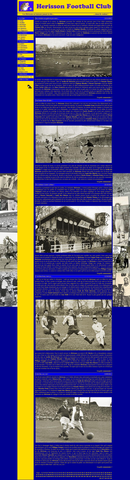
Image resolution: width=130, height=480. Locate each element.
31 (92, 473)
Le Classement (22, 48)
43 (38, 474)
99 (69, 476)
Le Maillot (21, 23)
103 (79, 476)
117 (103, 478)
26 (82, 473)
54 (59, 474)
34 (98, 473)
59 (69, 474)
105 (85, 476)
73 (96, 474)
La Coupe (20, 56)
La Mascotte (21, 26)
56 (63, 474)
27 (84, 473)
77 (103, 474)
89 (50, 476)
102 (77, 476)
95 (61, 476)
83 (38, 476)
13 (58, 473)
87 (46, 476)
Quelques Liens (22, 72)
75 (99, 474)
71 (92, 474)
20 (71, 473)
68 (86, 474)
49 (50, 474)
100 (71, 476)
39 (107, 473)
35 (99, 473)
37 (103, 473)
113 (105, 476)
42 (37, 474)
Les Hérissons (22, 35)
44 (40, 474)
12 (56, 473)
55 (61, 474)
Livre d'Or (21, 70)
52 (56, 474)
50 (52, 474)
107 (90, 476)
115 (111, 476)
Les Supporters (22, 30)
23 (77, 473)
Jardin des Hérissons (68, 81)
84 (40, 476)
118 (105, 478)
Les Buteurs (21, 49)
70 (90, 474)
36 (101, 473)
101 (74, 476)
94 (59, 476)
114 (108, 476)
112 (103, 476)
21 (73, 473)
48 (48, 474)
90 (52, 476)
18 (67, 473)
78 (105, 474)
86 (44, 476)
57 (65, 474)
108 (93, 476)
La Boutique (21, 25)
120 (111, 478)
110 (98, 476)
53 (58, 474)
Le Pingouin (21, 61)
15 (61, 473)
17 (65, 473)
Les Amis (20, 68)
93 (57, 476)
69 (88, 474)
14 (59, 473)
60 (71, 474)
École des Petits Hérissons (87, 291)
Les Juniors (21, 37)
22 (75, 473)
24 (78, 473)
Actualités (20, 44)
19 (69, 473)
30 (90, 473)
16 (63, 473)
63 (77, 474)
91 (54, 476)
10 (52, 473)
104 (82, 476)
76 (101, 474)
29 (88, 473)
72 (94, 474)
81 (111, 474)
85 (42, 476)
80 (109, 474)
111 (100, 476)
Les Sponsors (21, 28)
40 (109, 473)
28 (86, 473)
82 (36, 476)
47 (46, 474)
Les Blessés (21, 39)
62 (75, 474)
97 (65, 476)
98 (67, 476)
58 (67, 474)
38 (105, 473)
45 (42, 474)
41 (111, 473)
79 (107, 474)
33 (96, 473)
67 (84, 474)
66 (82, 474)
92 (55, 476)
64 (78, 474)
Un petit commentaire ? (104, 97)
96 (63, 476)
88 (48, 476)
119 (108, 478)
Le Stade (20, 21)
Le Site (19, 54)
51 (54, 474)
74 (98, 474)
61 (73, 474)
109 (95, 476)
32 (94, 473)
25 (80, 473)
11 (54, 473)
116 (100, 478)
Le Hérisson (21, 63)
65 (80, 474)
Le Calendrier (22, 46)
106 (87, 476)
